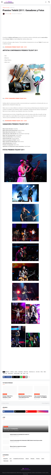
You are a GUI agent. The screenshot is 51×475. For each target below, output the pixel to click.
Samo (24, 373)
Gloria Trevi (26, 371)
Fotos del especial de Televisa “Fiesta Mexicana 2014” (25, 396)
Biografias (5, 458)
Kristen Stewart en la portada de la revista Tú (19, 434)
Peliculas (32, 458)
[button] (2, 2)
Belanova (12, 7)
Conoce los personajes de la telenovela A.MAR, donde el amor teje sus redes (26, 440)
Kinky (42, 371)
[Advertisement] (25, 25)
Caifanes (12, 371)
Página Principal (6, 7)
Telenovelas (5, 460)
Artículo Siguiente (45, 403)
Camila (16, 371)
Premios (38, 458)
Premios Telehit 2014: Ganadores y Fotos (8, 396)
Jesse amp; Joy (32, 371)
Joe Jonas (38, 371)
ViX (11, 460)
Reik (21, 373)
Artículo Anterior (5, 403)
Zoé (27, 373)
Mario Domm (10, 373)
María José (5, 373)
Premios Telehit (17, 373)
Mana (45, 371)
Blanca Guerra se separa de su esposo (18, 446)
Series (43, 458)
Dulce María (20, 371)
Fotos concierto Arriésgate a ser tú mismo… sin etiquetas (40, 396)
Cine (10, 458)
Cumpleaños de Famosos (18, 458)
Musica (27, 458)
